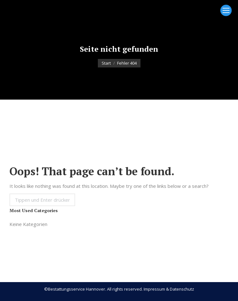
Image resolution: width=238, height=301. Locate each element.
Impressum (154, 289)
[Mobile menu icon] (226, 10)
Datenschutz (182, 289)
